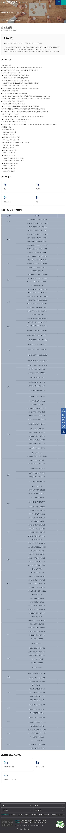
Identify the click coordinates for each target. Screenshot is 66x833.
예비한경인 (63, 411)
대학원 (36, 805)
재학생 (63, 417)
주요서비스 (5, 810)
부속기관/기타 (38, 810)
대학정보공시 (13, 814)
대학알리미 (20, 814)
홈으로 (2, 20)
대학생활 (6, 20)
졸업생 (63, 427)
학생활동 (12, 20)
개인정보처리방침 (4, 814)
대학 (4, 805)
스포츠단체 (18, 20)
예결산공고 (27, 814)
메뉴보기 (63, 2)
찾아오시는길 (34, 814)
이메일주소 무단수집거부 (44, 814)
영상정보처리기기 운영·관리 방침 (57, 814)
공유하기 (64, 20)
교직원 (63, 422)
